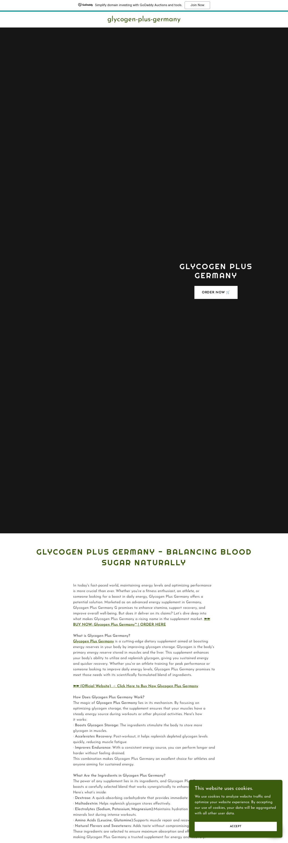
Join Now (197, 5)
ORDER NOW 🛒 (216, 292)
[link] (144, 20)
